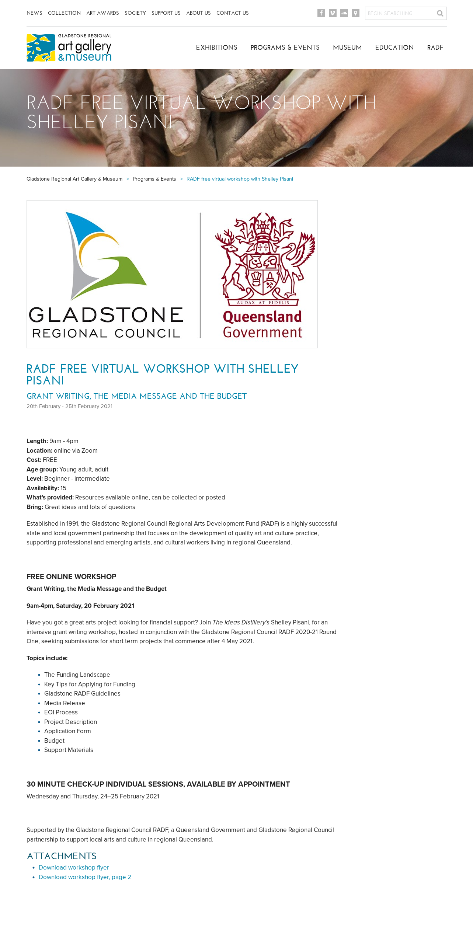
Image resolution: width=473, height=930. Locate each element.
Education (394, 47)
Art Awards (102, 13)
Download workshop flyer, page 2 (85, 877)
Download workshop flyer (74, 867)
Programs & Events (285, 47)
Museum (347, 47)
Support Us (166, 13)
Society (135, 13)
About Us (198, 13)
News (34, 13)
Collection (64, 13)
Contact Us (232, 13)
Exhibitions (216, 47)
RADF (435, 47)
